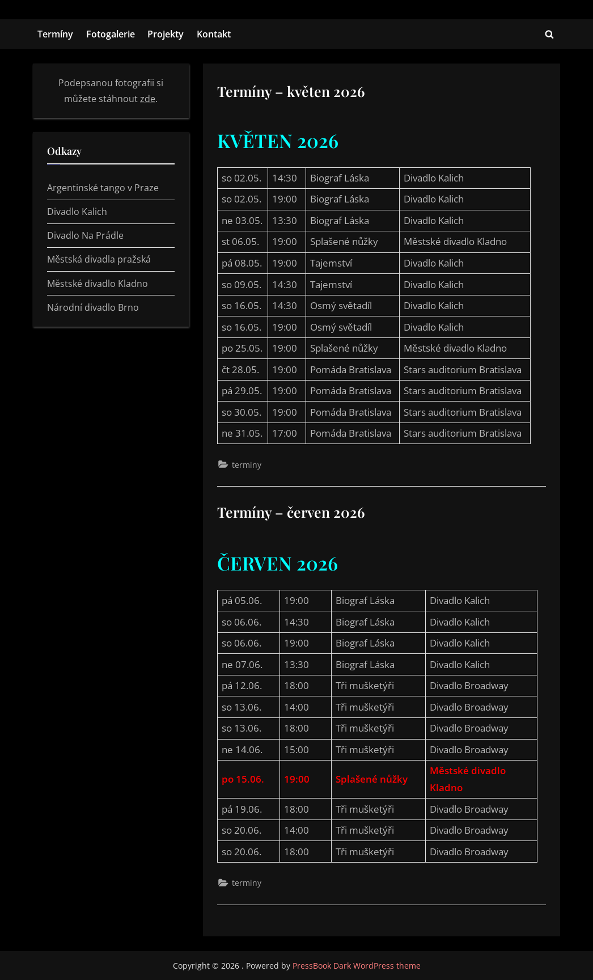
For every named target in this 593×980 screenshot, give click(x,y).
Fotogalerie (110, 34)
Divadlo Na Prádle (85, 235)
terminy (246, 464)
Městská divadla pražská (99, 259)
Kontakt (214, 34)
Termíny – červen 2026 (291, 511)
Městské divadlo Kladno (97, 283)
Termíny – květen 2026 (291, 91)
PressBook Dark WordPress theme (357, 965)
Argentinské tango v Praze (103, 187)
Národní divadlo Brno (93, 307)
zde (147, 98)
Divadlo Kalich (77, 211)
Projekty (165, 34)
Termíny (55, 34)
